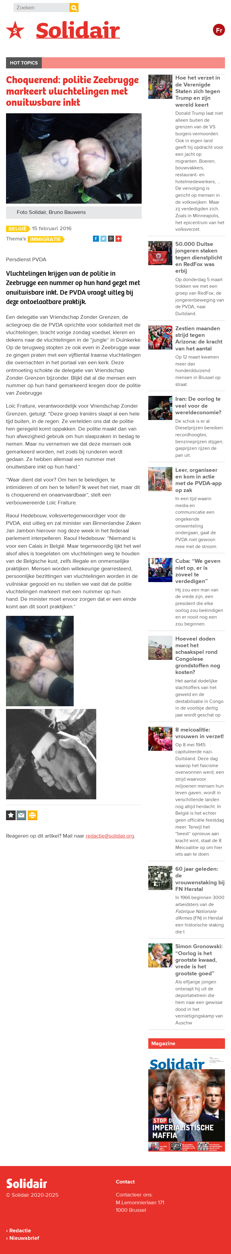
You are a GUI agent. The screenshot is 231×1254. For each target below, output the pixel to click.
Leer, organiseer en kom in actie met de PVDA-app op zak (198, 480)
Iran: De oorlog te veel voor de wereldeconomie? (198, 406)
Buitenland (54, 47)
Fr (219, 31)
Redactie (20, 1230)
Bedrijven (119, 47)
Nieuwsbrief (24, 1238)
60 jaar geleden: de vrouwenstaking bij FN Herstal (200, 879)
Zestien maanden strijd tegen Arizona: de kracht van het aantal (198, 338)
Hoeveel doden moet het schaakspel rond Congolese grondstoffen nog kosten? (197, 655)
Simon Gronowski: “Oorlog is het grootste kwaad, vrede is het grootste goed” (199, 960)
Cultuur (152, 47)
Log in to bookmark (11, 815)
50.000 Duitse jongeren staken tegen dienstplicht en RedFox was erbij (198, 257)
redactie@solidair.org (110, 835)
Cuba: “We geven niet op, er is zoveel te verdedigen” (197, 571)
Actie (87, 47)
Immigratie (45, 239)
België (20, 47)
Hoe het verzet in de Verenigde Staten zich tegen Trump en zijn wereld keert (197, 91)
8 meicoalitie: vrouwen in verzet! (199, 733)
